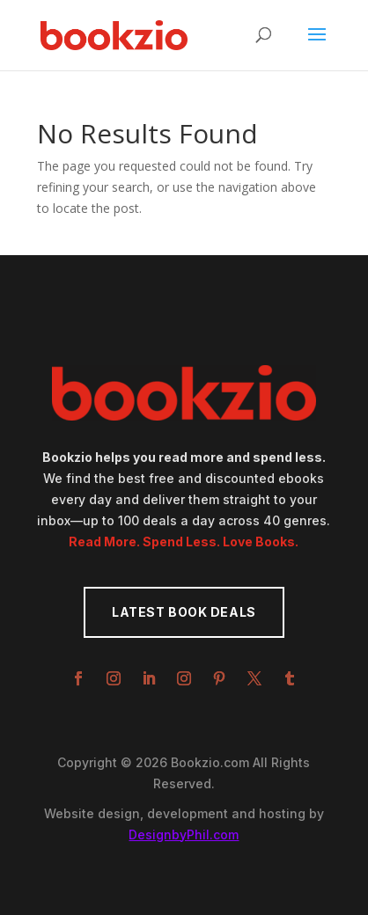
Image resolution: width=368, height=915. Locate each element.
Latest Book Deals (184, 611)
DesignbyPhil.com (184, 834)
